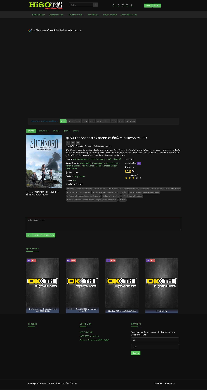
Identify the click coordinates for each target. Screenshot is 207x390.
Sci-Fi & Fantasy (98, 159)
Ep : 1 (63, 121)
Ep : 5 (92, 121)
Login (148, 5)
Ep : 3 (78, 121)
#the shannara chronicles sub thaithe (144, 192)
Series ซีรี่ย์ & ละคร (129, 14)
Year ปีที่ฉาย (93, 14)
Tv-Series (158, 383)
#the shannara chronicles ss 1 (78, 192)
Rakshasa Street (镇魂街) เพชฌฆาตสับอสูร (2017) (82, 310)
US (74, 180)
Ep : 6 (99, 121)
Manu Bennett (112, 163)
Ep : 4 (85, 121)
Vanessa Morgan (110, 166)
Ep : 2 (70, 121)
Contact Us (170, 383)
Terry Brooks (79, 176)
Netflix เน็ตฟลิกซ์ (114, 159)
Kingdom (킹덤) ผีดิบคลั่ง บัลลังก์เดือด (122, 311)
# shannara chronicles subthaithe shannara (83, 196)
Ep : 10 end (130, 121)
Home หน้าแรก (38, 14)
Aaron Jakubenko (73, 166)
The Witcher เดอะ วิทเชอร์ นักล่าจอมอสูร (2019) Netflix (43, 310)
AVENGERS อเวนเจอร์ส (89, 336)
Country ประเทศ (76, 14)
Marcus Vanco (88, 166)
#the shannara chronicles (132, 196)
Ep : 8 (114, 121)
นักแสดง (56, 130)
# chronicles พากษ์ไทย (111, 196)
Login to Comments (40, 235)
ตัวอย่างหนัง (43, 130)
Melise (98, 166)
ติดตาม (136, 353)
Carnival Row (161, 311)
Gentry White (71, 168)
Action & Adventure (81, 159)
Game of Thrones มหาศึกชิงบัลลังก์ (94, 340)
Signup (156, 5)
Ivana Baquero (98, 163)
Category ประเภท (57, 14)
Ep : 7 (107, 121)
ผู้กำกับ (66, 130)
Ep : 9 (121, 121)
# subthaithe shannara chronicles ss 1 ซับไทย (110, 192)
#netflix (123, 200)
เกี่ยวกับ (31, 130)
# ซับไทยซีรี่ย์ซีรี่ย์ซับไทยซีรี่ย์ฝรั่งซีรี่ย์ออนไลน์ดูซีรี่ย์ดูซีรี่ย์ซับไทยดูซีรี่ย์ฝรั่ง (92, 200)
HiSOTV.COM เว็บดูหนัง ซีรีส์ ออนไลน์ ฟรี (60, 383)
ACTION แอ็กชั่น (86, 332)
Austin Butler (85, 163)
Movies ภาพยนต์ (110, 14)
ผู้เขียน (76, 130)
